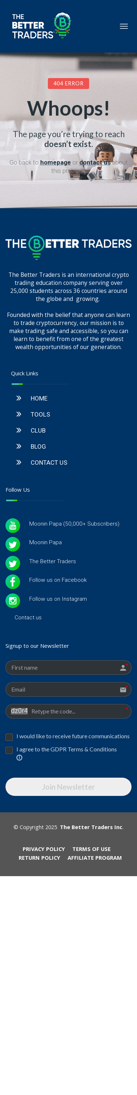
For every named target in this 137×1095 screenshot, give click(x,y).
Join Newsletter (68, 893)
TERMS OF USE (91, 955)
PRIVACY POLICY (44, 955)
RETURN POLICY (39, 964)
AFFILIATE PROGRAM (95, 964)
